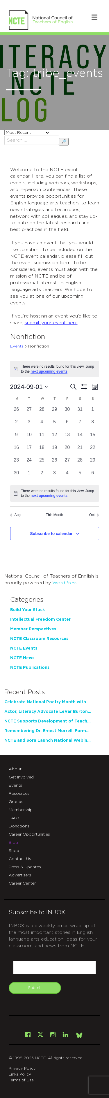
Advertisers (20, 875)
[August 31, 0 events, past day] (80, 412)
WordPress (65, 582)
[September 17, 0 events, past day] (29, 450)
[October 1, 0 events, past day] (29, 475)
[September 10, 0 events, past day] (29, 437)
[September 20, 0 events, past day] (67, 450)
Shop (14, 851)
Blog (13, 843)
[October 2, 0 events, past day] (41, 475)
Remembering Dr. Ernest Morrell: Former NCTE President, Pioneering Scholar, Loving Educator (48, 731)
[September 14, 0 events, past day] (80, 437)
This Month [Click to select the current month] (54, 515)
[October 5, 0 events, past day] (80, 475)
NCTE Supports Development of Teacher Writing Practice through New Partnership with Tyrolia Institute (48, 721)
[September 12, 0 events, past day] (54, 437)
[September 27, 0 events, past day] (67, 463)
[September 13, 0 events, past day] (67, 437)
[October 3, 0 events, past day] (54, 475)
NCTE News (22, 658)
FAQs (14, 818)
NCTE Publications (29, 668)
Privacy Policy (22, 1069)
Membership (21, 810)
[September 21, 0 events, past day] (80, 450)
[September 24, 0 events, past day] (29, 463)
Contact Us (20, 859)
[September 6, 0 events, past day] (67, 424)
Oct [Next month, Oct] (94, 515)
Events (17, 346)
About (15, 769)
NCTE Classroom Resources (39, 639)
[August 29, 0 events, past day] (54, 412)
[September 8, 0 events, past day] (92, 424)
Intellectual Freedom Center (40, 620)
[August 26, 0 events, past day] (16, 412)
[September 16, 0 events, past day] (16, 450)
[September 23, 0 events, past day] (16, 463)
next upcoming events (49, 371)
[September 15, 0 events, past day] (92, 437)
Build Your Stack (27, 610)
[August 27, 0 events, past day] (29, 412)
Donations (19, 826)
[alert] (54, 493)
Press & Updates (25, 867)
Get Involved (21, 777)
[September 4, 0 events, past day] (41, 424)
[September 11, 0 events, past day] (41, 437)
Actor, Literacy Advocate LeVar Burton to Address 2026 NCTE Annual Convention (48, 712)
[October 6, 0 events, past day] (92, 475)
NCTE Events (23, 648)
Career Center (22, 883)
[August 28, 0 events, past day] (41, 412)
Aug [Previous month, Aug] (15, 515)
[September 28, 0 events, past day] (80, 463)
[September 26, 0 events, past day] (54, 463)
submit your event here (51, 322)
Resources (19, 794)
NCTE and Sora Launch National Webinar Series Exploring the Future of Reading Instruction (48, 741)
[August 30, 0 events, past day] (67, 412)
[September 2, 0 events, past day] (16, 424)
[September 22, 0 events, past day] (92, 450)
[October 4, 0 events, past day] (67, 475)
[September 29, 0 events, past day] (92, 463)
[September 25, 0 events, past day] (41, 463)
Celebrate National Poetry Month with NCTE (48, 702)
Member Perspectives (33, 629)
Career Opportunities (29, 834)
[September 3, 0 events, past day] (29, 424)
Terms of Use (21, 1080)
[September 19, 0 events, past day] (54, 450)
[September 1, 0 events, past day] (92, 412)
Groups (16, 802)
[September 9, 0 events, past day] (16, 437)
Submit (35, 988)
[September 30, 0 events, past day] (16, 475)
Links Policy (20, 1074)
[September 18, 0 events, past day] (41, 450)
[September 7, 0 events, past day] (80, 424)
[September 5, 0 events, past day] (54, 424)
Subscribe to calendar (51, 533)
